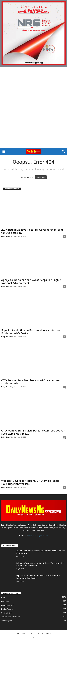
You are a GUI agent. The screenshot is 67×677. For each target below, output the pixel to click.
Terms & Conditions (45, 633)
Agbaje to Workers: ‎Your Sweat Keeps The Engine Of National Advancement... (33, 281)
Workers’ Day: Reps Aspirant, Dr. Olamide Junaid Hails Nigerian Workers (30, 482)
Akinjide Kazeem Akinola (10, 617)
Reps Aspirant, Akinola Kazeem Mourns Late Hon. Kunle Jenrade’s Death (31, 331)
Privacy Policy (20, 633)
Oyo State (5, 601)
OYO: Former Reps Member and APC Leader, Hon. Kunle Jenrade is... (31, 382)
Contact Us (31, 633)
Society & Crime (7, 613)
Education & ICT (7, 605)
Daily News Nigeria (8, 236)
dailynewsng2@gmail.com (38, 536)
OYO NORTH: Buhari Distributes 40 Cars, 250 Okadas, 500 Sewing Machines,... (33, 432)
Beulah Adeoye (7, 609)
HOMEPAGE (41, 177)
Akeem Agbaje (6, 621)
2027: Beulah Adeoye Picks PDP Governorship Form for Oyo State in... (32, 231)
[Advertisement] (33, 107)
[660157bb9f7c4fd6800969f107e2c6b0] (33, 33)
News (3, 597)
